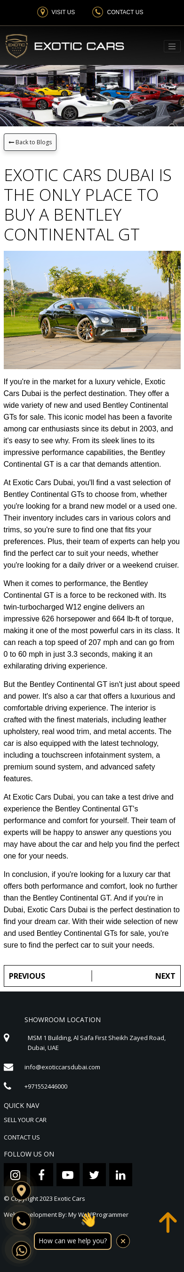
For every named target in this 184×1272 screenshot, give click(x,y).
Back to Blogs (30, 142)
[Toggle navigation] (172, 46)
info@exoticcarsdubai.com (62, 1067)
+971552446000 (45, 1086)
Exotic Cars (69, 1198)
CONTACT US (22, 1137)
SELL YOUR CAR (25, 1119)
